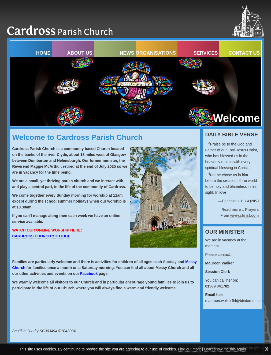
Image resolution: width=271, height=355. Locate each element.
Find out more (189, 349)
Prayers (252, 209)
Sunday (170, 262)
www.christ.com (244, 215)
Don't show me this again (225, 349)
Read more (231, 209)
